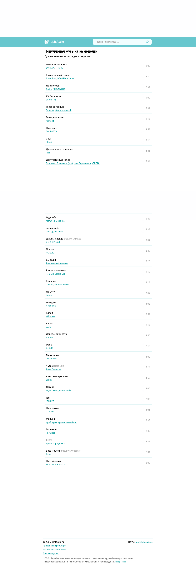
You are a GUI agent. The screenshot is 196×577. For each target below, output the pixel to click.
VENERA (101, 163)
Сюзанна (62, 220)
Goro (54, 78)
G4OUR (49, 348)
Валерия (50, 110)
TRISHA (61, 67)
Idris (48, 152)
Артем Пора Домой (56, 443)
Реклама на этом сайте (55, 549)
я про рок (51, 305)
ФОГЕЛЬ (51, 252)
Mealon (59, 284)
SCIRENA (51, 67)
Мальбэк (51, 220)
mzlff (49, 231)
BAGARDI (63, 78)
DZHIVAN (51, 411)
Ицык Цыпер (53, 390)
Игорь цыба (68, 390)
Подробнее (121, 561)
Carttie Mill (61, 273)
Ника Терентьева (86, 163)
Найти (147, 41)
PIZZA (49, 142)
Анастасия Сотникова (57, 263)
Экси (48, 454)
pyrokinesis (59, 231)
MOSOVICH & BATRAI (57, 464)
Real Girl (50, 273)
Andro (49, 89)
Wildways (51, 316)
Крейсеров (52, 422)
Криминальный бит (70, 422)
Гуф (55, 99)
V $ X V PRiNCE (54, 242)
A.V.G (48, 78)
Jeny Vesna (52, 358)
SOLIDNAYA (52, 131)
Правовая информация (56, 545)
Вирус (49, 295)
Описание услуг (51, 553)
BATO (49, 326)
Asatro (72, 78)
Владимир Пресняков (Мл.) (61, 163)
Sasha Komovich (64, 110)
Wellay (49, 379)
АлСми (49, 337)
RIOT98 (68, 284)
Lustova (50, 284)
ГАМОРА (50, 401)
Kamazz (50, 120)
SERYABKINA (60, 89)
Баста (49, 99)
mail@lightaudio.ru (143, 542)
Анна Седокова (54, 369)
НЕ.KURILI (51, 432)
